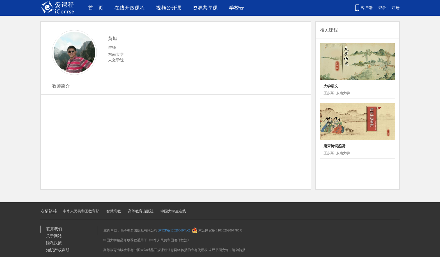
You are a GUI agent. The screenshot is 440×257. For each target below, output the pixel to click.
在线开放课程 (129, 8)
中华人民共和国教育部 (81, 211)
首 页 (95, 8)
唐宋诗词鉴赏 (334, 146)
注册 (396, 8)
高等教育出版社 (140, 211)
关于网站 (54, 236)
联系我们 (54, 229)
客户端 (367, 8)
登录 (382, 8)
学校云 (236, 8)
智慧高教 (113, 211)
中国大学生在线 (173, 211)
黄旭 (112, 38)
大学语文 (331, 86)
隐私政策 (54, 243)
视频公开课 (168, 8)
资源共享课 (205, 8)
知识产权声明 (58, 250)
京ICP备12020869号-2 (174, 230)
